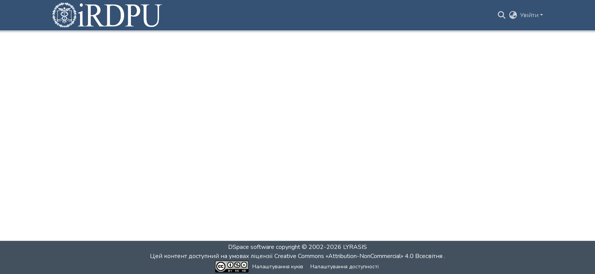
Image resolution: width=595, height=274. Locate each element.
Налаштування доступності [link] (344, 266)
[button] (108, 15)
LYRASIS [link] (355, 247)
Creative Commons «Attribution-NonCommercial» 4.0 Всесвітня (359, 256)
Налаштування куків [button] (277, 266)
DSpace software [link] (251, 247)
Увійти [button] (530, 15)
